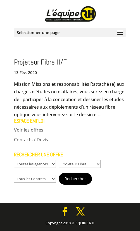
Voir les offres (28, 130)
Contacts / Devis (31, 140)
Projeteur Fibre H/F (40, 62)
